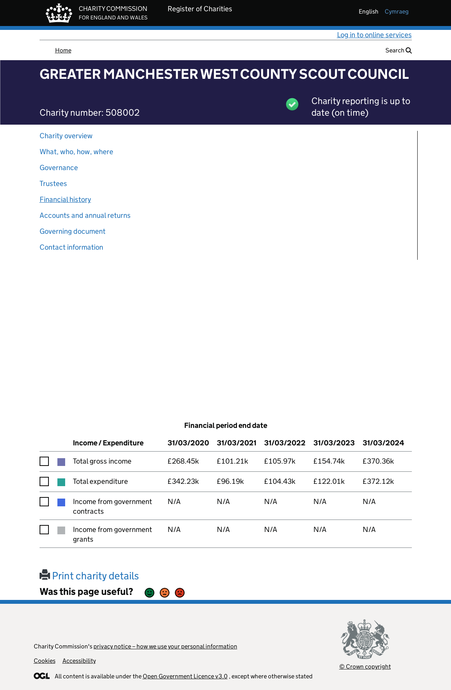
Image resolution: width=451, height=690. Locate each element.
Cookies (44, 660)
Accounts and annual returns (85, 215)
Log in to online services (374, 34)
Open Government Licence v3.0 (185, 676)
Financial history (65, 199)
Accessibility (79, 660)
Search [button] (398, 50)
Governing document (72, 231)
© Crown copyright (365, 666)
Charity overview (66, 135)
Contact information (71, 247)
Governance (59, 167)
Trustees (53, 183)
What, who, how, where (76, 151)
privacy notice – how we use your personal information (165, 646)
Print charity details (89, 575)
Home (63, 50)
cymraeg (397, 11)
